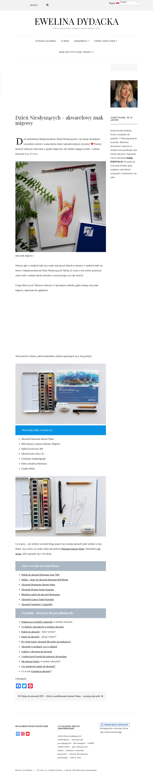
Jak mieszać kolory (30, 661)
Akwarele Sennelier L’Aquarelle (36, 604)
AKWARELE (81, 41)
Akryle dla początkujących (69, 736)
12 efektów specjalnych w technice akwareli (42, 627)
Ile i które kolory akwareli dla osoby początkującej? (46, 641)
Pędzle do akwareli (30, 632)
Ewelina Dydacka (76, 21)
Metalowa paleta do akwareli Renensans (40, 594)
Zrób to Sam (75, 757)
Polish (121, 2)
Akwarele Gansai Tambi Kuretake (37, 599)
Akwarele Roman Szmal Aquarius (37, 589)
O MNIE (65, 41)
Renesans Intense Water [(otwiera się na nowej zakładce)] (73, 549)
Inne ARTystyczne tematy (76, 52)
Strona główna (45, 41)
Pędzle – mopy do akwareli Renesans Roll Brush (44, 579)
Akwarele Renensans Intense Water (38, 584)
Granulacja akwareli (40, 671)
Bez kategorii (79, 743)
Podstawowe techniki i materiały (37, 622)
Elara (17, 770)
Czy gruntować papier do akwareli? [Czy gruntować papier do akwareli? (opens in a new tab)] (38, 666)
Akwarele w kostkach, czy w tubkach (39, 646)
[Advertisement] (60, 91)
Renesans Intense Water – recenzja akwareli (80, 696)
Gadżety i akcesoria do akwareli (36, 651)
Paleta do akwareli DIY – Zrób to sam (38, 696)
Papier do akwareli (30, 636)
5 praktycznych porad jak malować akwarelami (44, 656)
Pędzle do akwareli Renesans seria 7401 (40, 574)
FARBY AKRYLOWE (105, 41)
